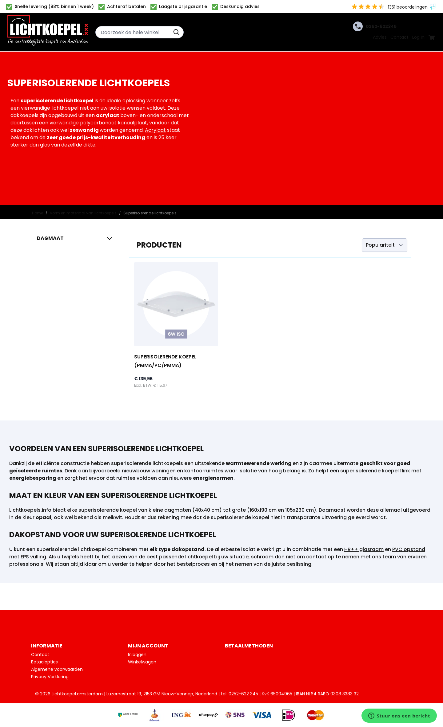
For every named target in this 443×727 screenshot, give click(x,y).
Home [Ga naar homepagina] (37, 213)
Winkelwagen (142, 662)
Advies (380, 37)
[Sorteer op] (384, 245)
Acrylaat (155, 130)
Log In (418, 37)
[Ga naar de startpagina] (47, 32)
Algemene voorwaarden (57, 669)
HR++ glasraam (364, 549)
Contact (399, 37)
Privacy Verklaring (50, 677)
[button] (75, 239)
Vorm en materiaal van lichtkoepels (83, 213)
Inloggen (137, 654)
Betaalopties (44, 662)
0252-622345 (375, 26)
